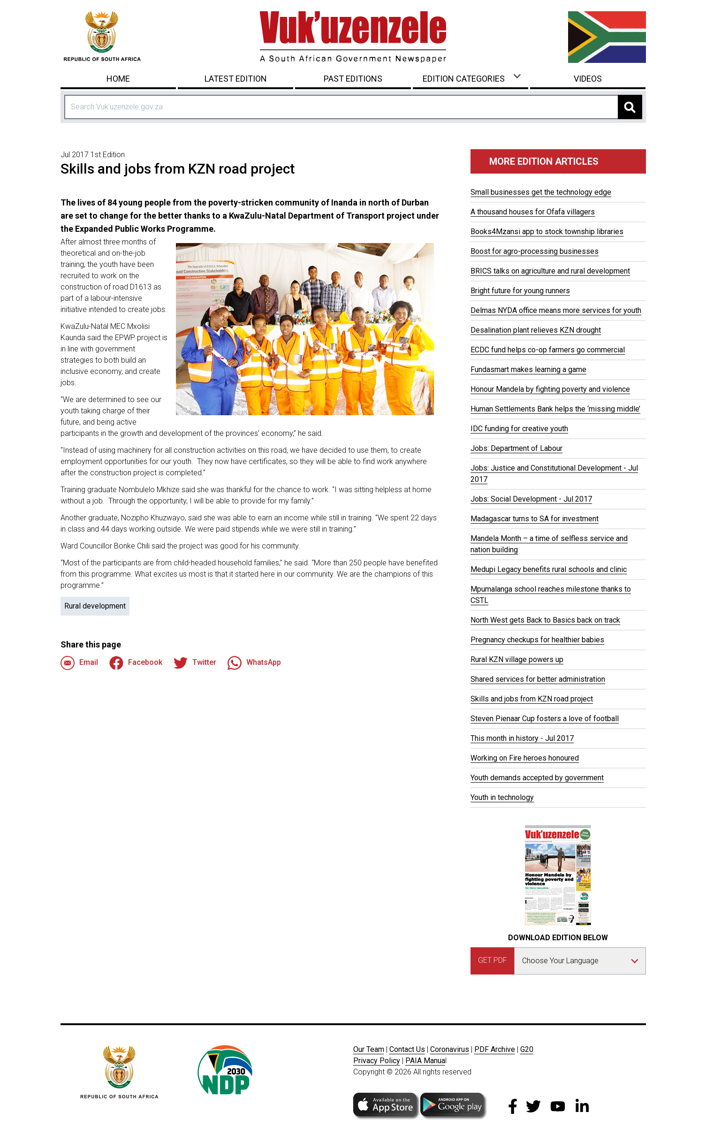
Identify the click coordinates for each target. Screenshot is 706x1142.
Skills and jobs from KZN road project (532, 698)
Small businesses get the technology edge (541, 192)
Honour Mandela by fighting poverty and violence (550, 389)
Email (79, 663)
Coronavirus (449, 1049)
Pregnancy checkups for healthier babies (537, 639)
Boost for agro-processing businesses (535, 251)
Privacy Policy (376, 1060)
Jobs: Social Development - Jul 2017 (531, 499)
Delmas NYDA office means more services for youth (556, 310)
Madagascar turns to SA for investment (535, 518)
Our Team (368, 1049)
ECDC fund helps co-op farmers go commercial (548, 349)
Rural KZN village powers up (517, 659)
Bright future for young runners (520, 290)
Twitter (195, 663)
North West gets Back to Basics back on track (545, 620)
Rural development (95, 605)
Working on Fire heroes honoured (525, 758)
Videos (588, 79)
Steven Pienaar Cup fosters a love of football (545, 718)
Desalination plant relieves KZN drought (536, 330)
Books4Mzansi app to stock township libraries (547, 231)
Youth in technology (502, 797)
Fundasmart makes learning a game (528, 369)
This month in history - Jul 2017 (522, 738)
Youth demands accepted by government (537, 777)
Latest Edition (236, 79)
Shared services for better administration (538, 679)
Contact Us (407, 1049)
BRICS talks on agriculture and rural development (550, 270)
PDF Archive (494, 1049)
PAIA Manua (425, 1060)
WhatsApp (254, 663)
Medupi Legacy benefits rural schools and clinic (549, 569)
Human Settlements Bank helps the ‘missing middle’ (555, 408)
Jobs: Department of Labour (516, 448)
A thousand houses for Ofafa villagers (533, 211)
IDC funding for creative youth (519, 428)
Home (118, 79)
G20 (526, 1049)
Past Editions (353, 79)
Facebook (135, 663)
